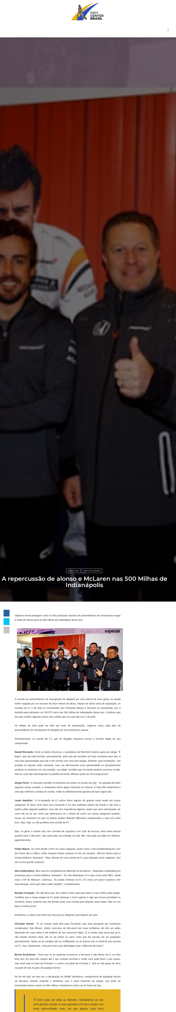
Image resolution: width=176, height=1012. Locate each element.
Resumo (135, 900)
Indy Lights (137, 872)
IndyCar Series (91, 613)
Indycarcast (137, 889)
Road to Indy (138, 906)
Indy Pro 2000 (139, 878)
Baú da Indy (137, 849)
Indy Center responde (145, 866)
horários (135, 918)
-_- (82, 634)
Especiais (73, 613)
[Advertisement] (147, 704)
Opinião (134, 895)
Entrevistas (137, 855)
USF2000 (135, 912)
